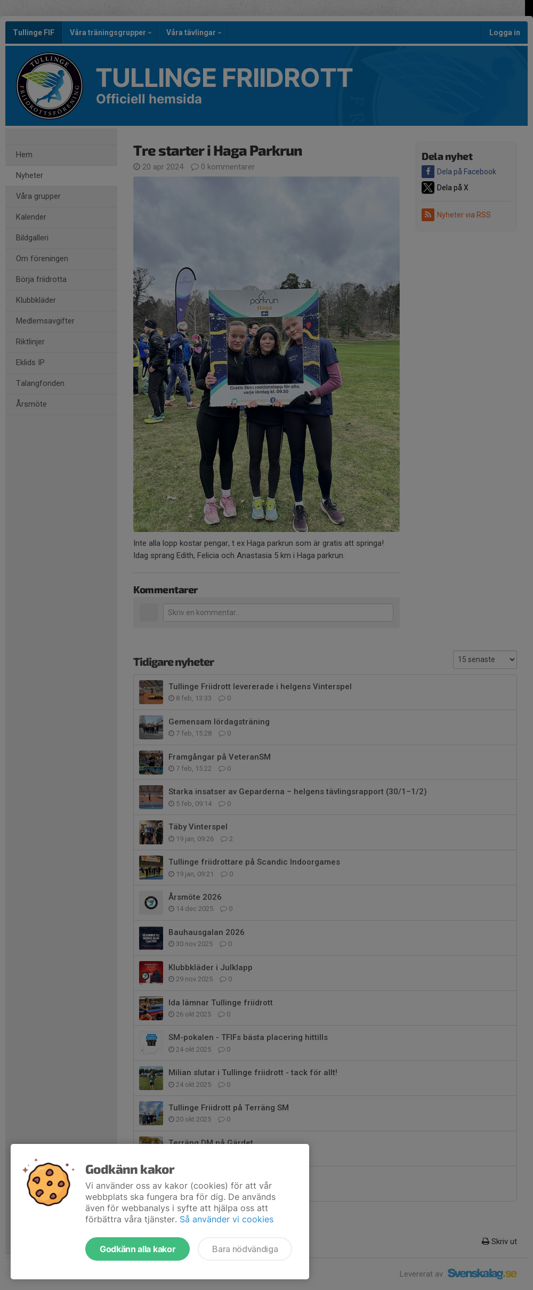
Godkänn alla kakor (137, 1249)
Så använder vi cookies (226, 1219)
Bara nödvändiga (245, 1249)
